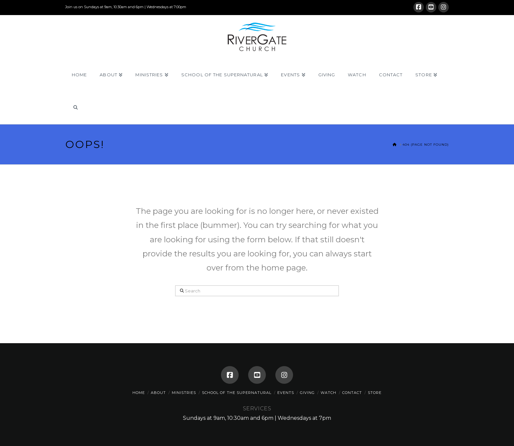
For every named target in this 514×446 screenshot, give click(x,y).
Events (285, 392)
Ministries (184, 392)
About (158, 392)
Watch (328, 392)
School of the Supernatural (236, 392)
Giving (307, 392)
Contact (352, 392)
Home (138, 392)
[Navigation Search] (75, 107)
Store (375, 392)
